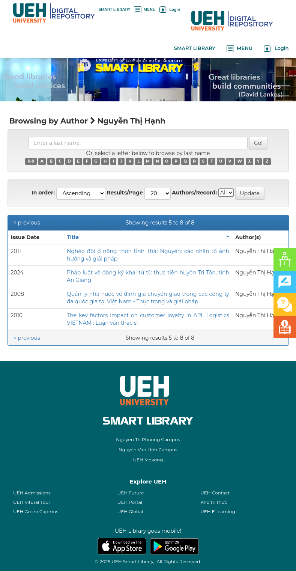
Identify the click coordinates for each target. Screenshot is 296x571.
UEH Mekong (148, 460)
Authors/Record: (194, 192)
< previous (27, 222)
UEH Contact (215, 493)
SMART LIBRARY (115, 9)
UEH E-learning (217, 511)
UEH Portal (129, 502)
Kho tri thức (213, 502)
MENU (145, 9)
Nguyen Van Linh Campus (148, 449)
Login (169, 9)
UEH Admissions (32, 493)
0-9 (31, 161)
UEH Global (130, 511)
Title (73, 237)
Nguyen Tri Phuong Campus (148, 439)
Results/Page (125, 192)
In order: (43, 192)
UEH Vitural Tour (31, 502)
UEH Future (130, 493)
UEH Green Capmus (35, 511)
